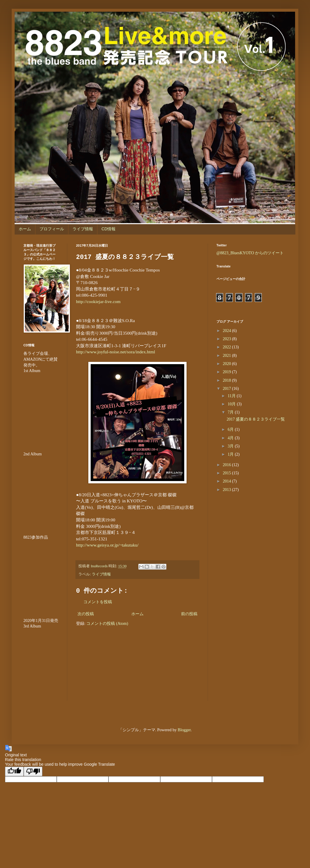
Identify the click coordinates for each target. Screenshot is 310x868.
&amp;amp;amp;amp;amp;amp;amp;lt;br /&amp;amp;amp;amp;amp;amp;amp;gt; (40, 575)
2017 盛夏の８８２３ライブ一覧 (256, 419)
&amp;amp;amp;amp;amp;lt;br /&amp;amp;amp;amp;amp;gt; (40, 409)
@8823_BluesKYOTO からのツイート (250, 253)
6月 (231, 429)
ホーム (25, 228)
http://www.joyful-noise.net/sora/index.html (115, 351)
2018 (227, 380)
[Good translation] (14, 771)
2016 (227, 465)
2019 (227, 372)
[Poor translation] (33, 771)
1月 (231, 454)
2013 (227, 489)
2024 (227, 330)
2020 (227, 364)
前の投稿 (189, 614)
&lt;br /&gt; (40, 664)
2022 (227, 347)
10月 (232, 404)
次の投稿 (86, 614)
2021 (227, 355)
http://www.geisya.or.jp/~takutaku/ (107, 544)
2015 (227, 473)
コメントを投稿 (97, 602)
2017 (227, 388)
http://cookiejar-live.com (98, 301)
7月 (231, 412)
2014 (227, 481)
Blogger (184, 730)
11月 (232, 396)
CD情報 (108, 228)
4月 (231, 438)
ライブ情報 (83, 228)
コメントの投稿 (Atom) (107, 623)
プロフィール (51, 228)
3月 (231, 446)
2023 (227, 339)
